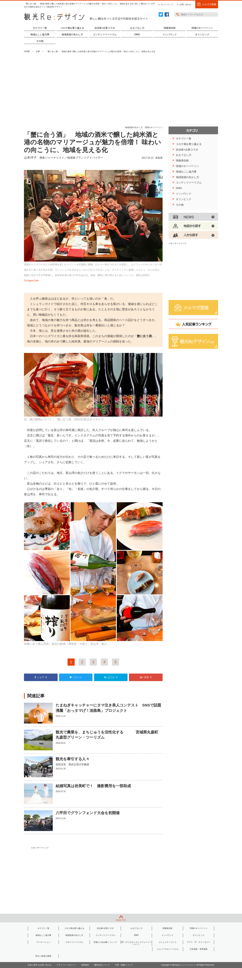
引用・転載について (124, 965)
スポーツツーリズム (74, 942)
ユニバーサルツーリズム (168, 949)
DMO (137, 34)
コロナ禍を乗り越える (72, 28)
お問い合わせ (185, 4)
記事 (38, 51)
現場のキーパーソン (202, 28)
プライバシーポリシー (66, 965)
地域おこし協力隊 (39, 34)
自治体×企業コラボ (104, 28)
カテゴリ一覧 (40, 28)
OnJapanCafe (31, 280)
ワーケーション (43, 942)
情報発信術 (170, 28)
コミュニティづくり (167, 942)
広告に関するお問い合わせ (39, 965)
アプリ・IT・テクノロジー (198, 942)
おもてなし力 (137, 28)
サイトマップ (167, 4)
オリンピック (202, 34)
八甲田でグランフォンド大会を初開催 (88, 813)
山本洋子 (30, 157)
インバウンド (170, 34)
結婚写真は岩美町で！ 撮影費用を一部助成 (93, 786)
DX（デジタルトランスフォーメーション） (136, 943)
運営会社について (102, 965)
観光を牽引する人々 (73, 759)
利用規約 (85, 965)
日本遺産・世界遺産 (199, 949)
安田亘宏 (61, 764)
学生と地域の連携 (43, 956)
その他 (39, 41)
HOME (27, 51)
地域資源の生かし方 (72, 34)
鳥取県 (159, 157)
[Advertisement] (121, 90)
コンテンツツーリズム (105, 34)
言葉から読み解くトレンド (105, 942)
